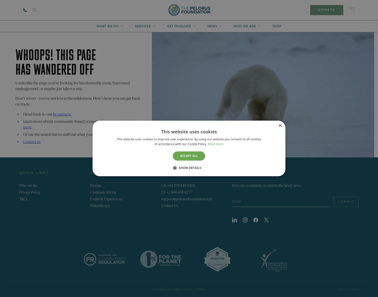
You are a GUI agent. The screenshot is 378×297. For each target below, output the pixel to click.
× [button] (280, 126)
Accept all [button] (189, 156)
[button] (189, 168)
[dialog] (189, 148)
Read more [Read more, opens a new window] (215, 144)
